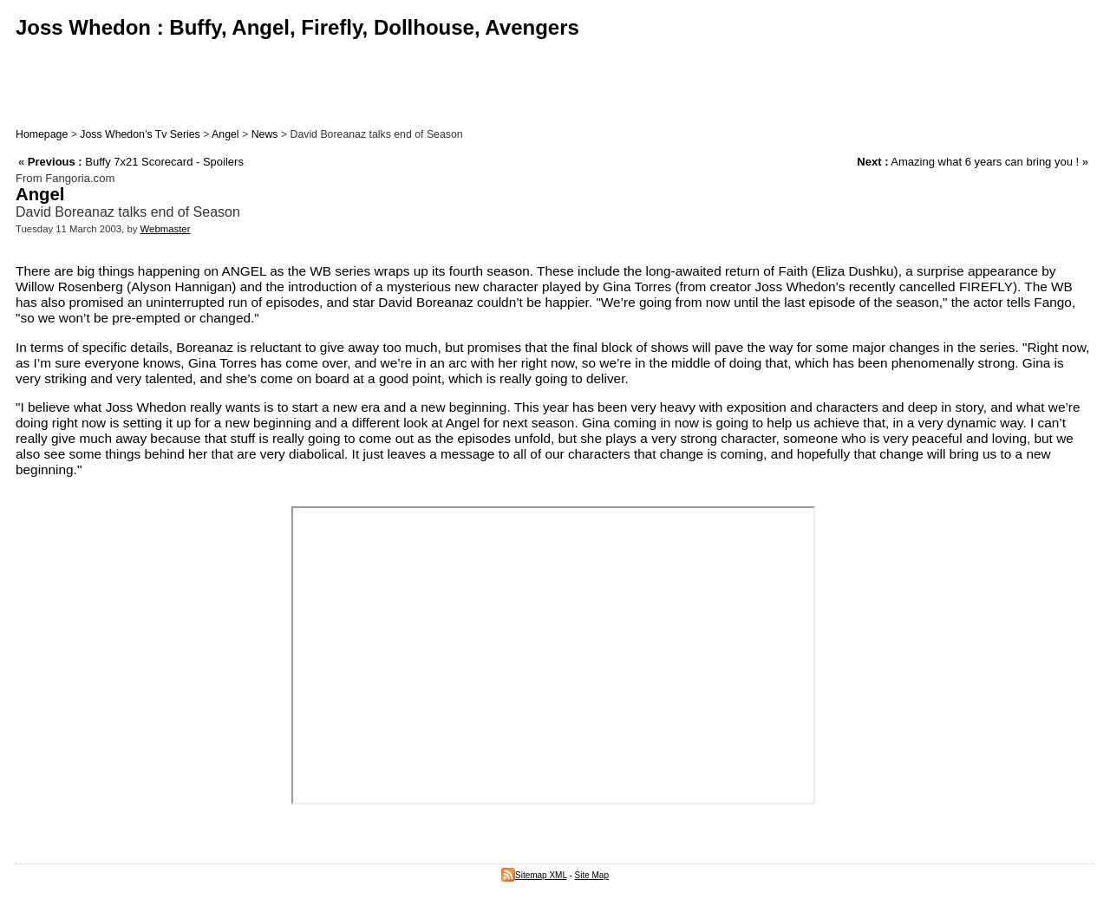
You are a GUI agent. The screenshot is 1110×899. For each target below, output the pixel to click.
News (264, 134)
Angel (225, 134)
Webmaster (165, 229)
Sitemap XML (534, 875)
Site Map (592, 875)
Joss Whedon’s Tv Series (139, 134)
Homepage (42, 134)
